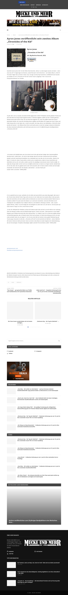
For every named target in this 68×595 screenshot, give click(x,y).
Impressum (38, 4)
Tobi (13, 44)
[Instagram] (33, 7)
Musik (14, 35)
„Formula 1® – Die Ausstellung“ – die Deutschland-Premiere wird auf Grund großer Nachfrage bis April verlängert (38, 581)
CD (8, 282)
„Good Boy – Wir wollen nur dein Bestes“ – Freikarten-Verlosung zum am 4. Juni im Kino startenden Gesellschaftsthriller (38, 466)
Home (8, 35)
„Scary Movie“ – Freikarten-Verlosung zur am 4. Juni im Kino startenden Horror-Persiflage (37, 457)
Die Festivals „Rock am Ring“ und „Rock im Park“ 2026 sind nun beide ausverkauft (38, 562)
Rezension (19, 282)
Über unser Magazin (24, 4)
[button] (26, 2)
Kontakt (33, 4)
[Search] (60, 30)
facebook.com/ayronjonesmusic (15, 250)
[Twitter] (35, 7)
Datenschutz (45, 4)
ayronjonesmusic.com (12, 248)
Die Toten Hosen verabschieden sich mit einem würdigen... (20, 322)
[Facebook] (20, 351)
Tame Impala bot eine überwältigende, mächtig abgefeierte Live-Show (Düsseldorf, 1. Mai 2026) (38, 572)
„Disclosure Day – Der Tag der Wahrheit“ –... (48, 321)
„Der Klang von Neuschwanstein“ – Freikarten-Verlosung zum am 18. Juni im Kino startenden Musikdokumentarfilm (38, 425)
